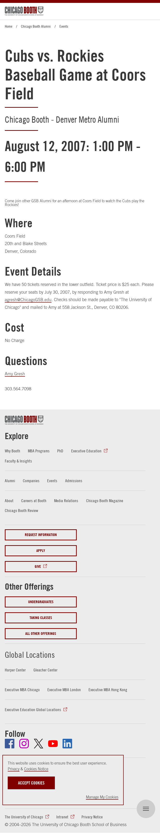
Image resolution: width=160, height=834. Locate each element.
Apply (40, 550)
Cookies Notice (36, 769)
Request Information (41, 534)
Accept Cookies (31, 782)
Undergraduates (40, 602)
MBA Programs (39, 450)
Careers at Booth (33, 500)
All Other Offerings (40, 633)
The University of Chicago (24, 817)
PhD (61, 450)
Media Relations (66, 500)
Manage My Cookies (102, 797)
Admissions (74, 480)
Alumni (10, 480)
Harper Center (15, 669)
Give (38, 566)
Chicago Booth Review (21, 510)
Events (63, 26)
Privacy (13, 769)
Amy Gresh (15, 373)
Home (8, 26)
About (9, 500)
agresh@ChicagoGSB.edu (28, 299)
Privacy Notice (92, 817)
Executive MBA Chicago (22, 689)
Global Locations (35, 654)
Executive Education (87, 450)
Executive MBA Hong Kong (108, 689)
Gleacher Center (45, 669)
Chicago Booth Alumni (36, 26)
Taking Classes (41, 617)
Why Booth (12, 450)
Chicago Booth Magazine (105, 500)
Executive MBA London (64, 689)
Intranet (62, 817)
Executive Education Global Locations (33, 709)
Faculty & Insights (18, 460)
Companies (31, 480)
